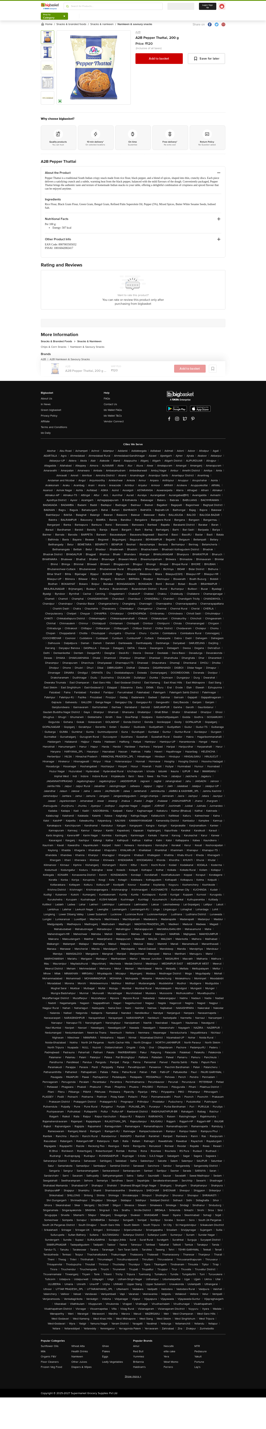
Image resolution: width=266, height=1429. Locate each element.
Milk (43, 1351)
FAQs (107, 398)
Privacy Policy (49, 415)
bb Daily (46, 433)
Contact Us (110, 404)
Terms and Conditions (54, 427)
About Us (46, 398)
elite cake (169, 1351)
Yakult (198, 1356)
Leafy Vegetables (112, 1362)
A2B (138, 32)
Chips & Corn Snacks (55, 347)
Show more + (133, 1376)
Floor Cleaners (50, 1362)
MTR (197, 1346)
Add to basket (159, 59)
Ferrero (168, 1367)
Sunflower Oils (50, 1346)
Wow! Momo (171, 1362)
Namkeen (77, 1356)
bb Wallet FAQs (113, 410)
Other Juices (79, 1362)
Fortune (199, 1362)
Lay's (197, 1367)
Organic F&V (48, 1356)
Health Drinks (79, 1351)
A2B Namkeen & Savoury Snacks (70, 359)
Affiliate (45, 421)
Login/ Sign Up (207, 6)
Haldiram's (139, 1367)
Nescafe (169, 1346)
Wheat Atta (78, 1346)
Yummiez (138, 1356)
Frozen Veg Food (51, 1367)
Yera (166, 1356)
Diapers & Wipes (81, 1367)
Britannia (138, 1362)
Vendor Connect (114, 421)
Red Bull (138, 1351)
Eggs (105, 1356)
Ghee (105, 1346)
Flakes (106, 1351)
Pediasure (200, 1351)
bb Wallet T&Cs (113, 415)
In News (46, 404)
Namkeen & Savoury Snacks (87, 347)
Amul (136, 1346)
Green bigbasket (51, 410)
